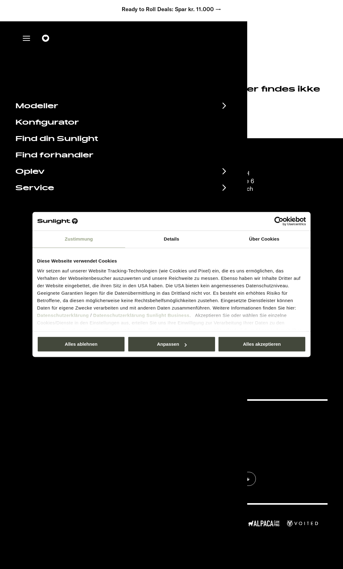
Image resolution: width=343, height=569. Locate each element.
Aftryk (215, 424)
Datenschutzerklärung (63, 315)
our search (159, 116)
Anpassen (172, 344)
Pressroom (219, 414)
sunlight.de (98, 116)
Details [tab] (171, 239)
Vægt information (226, 452)
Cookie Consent (225, 442)
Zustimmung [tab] (79, 239)
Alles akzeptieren (262, 344)
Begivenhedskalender (67, 415)
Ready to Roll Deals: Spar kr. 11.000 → (171, 9)
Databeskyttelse (225, 433)
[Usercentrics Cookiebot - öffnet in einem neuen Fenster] (279, 221)
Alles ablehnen (81, 344)
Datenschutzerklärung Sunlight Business (141, 315)
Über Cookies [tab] (264, 239)
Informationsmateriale (67, 425)
